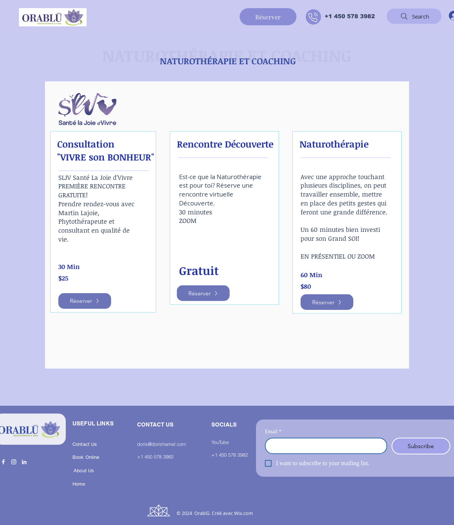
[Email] (324, 445)
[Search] (414, 16)
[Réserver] (268, 16)
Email (273, 431)
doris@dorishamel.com (161, 444)
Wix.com (243, 513)
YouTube (220, 442)
